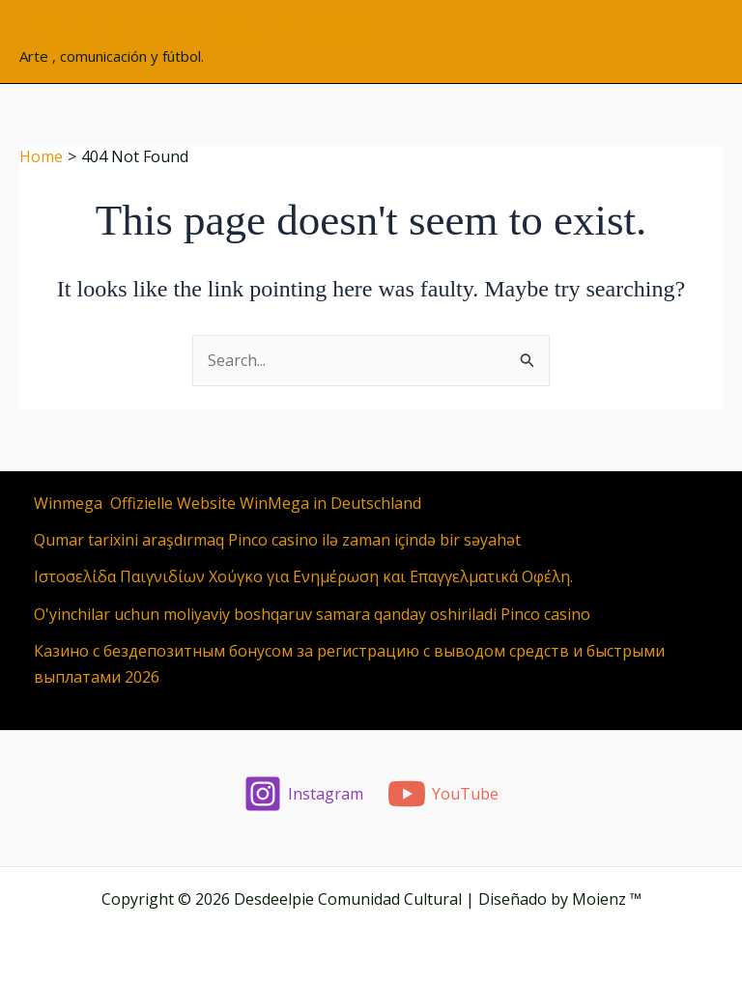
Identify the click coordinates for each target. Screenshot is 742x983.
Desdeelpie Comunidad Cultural (192, 30)
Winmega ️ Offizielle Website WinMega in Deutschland (227, 503)
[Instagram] (304, 793)
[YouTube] (443, 793)
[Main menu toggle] (702, 41)
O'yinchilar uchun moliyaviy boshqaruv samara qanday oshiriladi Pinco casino (312, 614)
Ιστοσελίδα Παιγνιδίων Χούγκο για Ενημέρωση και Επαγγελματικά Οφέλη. (303, 576)
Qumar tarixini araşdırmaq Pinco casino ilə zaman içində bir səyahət (277, 539)
